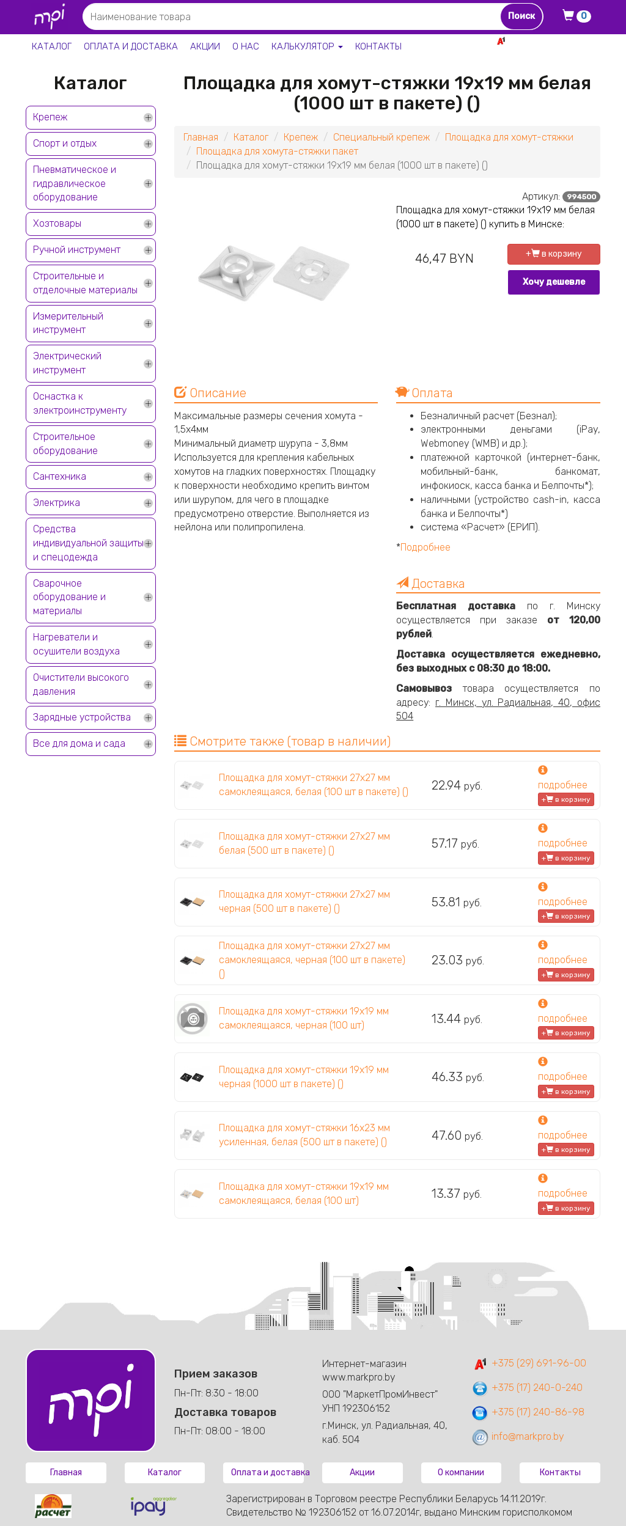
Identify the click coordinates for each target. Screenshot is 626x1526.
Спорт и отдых (65, 143)
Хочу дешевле (554, 282)
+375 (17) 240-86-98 (527, 1412)
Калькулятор (307, 46)
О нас (245, 46)
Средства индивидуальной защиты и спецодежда (88, 543)
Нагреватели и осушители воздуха (76, 644)
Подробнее (425, 547)
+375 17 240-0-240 (557, 54)
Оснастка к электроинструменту (80, 403)
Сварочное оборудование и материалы (69, 597)
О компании (461, 1472)
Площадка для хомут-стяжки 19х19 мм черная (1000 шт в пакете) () (304, 1077)
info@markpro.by (517, 1436)
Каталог (52, 46)
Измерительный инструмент (68, 323)
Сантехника (59, 476)
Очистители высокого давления (81, 684)
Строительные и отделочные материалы (85, 283)
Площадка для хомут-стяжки (509, 137)
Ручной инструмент (76, 249)
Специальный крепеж (381, 137)
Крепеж (50, 117)
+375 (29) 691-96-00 (528, 1363)
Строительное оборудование (65, 444)
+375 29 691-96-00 (555, 40)
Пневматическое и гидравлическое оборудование (74, 184)
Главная (200, 137)
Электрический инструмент (67, 363)
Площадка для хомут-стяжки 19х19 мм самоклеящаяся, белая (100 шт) (304, 1193)
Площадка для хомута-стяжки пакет (277, 151)
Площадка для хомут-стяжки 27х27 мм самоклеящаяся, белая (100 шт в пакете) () (313, 785)
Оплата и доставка (131, 46)
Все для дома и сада (79, 743)
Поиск (521, 16)
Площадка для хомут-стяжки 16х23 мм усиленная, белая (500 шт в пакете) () (304, 1135)
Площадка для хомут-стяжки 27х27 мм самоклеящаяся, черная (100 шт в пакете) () (312, 960)
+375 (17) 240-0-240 (527, 1387)
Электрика (56, 502)
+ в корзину (554, 254)
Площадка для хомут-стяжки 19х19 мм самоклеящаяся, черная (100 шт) (304, 1018)
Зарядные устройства (82, 717)
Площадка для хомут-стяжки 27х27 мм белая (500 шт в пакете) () (304, 843)
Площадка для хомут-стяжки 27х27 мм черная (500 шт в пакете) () (304, 901)
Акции (205, 46)
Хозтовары (57, 223)
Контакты (378, 46)
